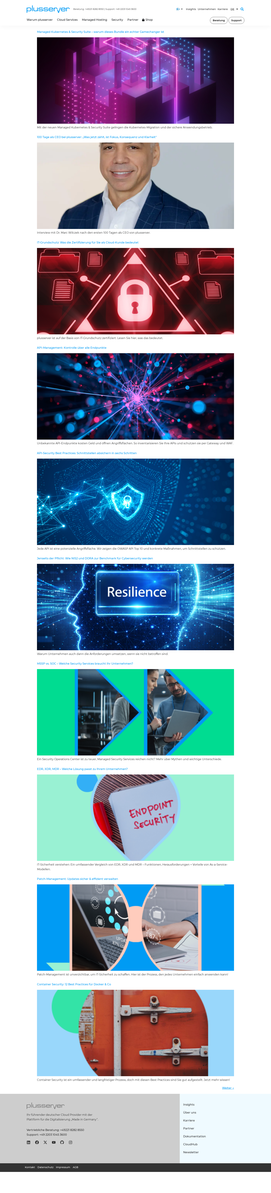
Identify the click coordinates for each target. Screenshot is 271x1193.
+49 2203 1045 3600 (126, 9)
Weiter (228, 1088)
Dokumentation (194, 1136)
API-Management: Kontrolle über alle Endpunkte (71, 347)
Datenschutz (45, 1167)
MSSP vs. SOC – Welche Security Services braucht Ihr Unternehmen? (85, 663)
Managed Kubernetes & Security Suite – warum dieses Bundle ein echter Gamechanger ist (100, 32)
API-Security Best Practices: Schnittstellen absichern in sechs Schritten (87, 453)
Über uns (189, 1112)
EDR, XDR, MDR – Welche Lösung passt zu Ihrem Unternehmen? (82, 769)
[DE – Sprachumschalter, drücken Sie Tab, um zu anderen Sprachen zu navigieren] (234, 9)
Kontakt (30, 1167)
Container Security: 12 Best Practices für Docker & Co (74, 984)
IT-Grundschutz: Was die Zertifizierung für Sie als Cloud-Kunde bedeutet (88, 242)
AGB (75, 1167)
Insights (191, 9)
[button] (242, 9)
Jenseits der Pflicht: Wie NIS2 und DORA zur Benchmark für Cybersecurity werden (95, 558)
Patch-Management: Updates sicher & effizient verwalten (77, 879)
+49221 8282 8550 (94, 9)
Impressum (63, 1167)
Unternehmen (207, 9)
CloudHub (190, 1144)
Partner (188, 1128)
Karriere (223, 9)
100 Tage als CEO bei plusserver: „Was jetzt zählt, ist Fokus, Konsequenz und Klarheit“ (97, 137)
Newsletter (191, 1152)
